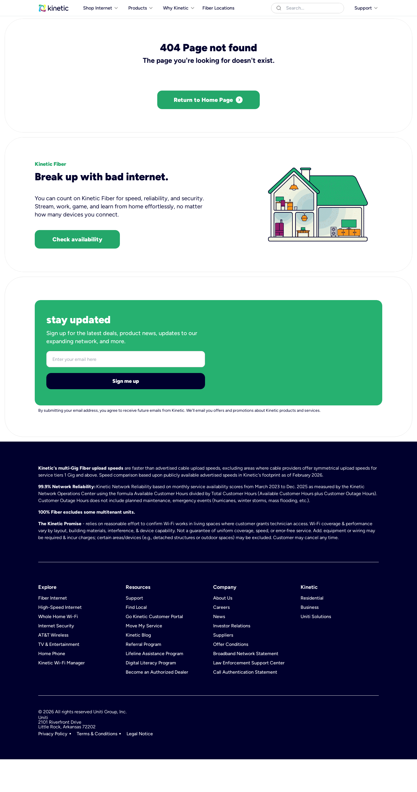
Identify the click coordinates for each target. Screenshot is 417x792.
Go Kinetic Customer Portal (154, 649)
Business (73, 5)
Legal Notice (140, 766)
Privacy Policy (52, 766)
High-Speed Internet (60, 640)
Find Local (136, 640)
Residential (49, 5)
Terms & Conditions (97, 766)
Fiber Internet (52, 631)
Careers (221, 640)
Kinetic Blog (138, 668)
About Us (222, 631)
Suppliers (223, 668)
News (219, 649)
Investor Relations (231, 658)
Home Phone (51, 686)
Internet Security (56, 658)
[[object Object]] (362, 6)
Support (134, 631)
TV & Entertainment (58, 677)
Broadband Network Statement (245, 686)
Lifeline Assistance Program (154, 686)
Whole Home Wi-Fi (58, 649)
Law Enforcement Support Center (249, 695)
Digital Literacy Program (151, 695)
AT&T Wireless (53, 668)
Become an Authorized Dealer (157, 705)
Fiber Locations (218, 20)
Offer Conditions (230, 677)
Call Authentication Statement (245, 705)
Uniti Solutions (101, 5)
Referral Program (143, 677)
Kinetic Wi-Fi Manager (61, 695)
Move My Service (144, 658)
